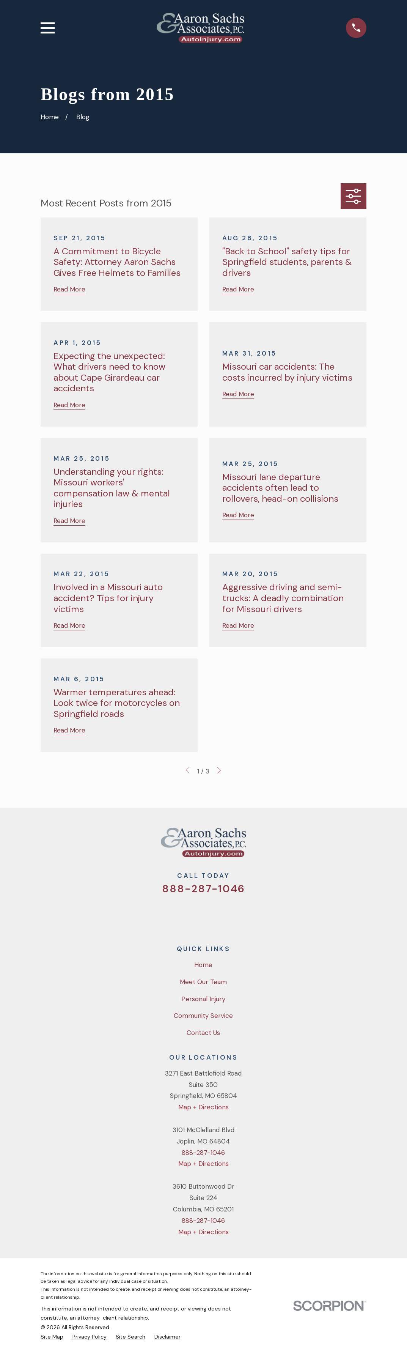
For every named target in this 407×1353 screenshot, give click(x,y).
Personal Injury (203, 999)
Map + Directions (203, 1107)
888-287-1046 (203, 888)
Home (203, 965)
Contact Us (203, 1033)
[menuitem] (52, 1337)
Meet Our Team (203, 982)
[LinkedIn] (234, 914)
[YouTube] (213, 914)
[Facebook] (193, 914)
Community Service (203, 1015)
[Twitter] (173, 914)
